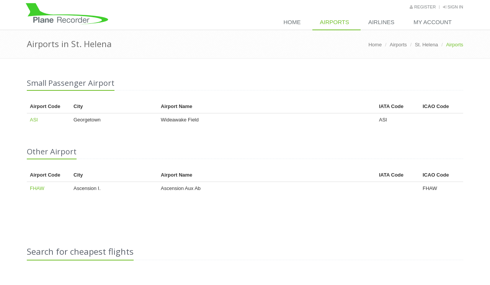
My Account (432, 22)
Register (423, 7)
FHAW (37, 188)
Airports (334, 22)
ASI (34, 120)
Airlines (381, 22)
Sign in (453, 7)
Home (292, 22)
